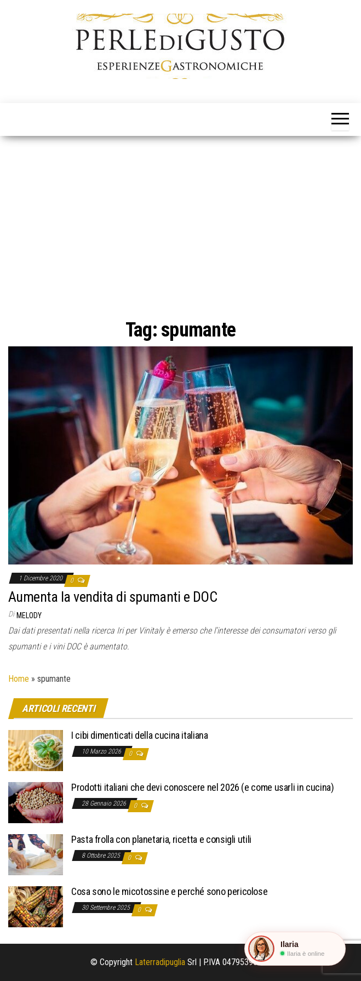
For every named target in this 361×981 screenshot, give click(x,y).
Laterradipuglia (160, 962)
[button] (295, 949)
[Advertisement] (180, 218)
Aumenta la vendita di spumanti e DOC (112, 597)
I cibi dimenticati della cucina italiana (139, 735)
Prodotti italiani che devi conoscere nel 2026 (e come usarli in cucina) (202, 787)
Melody (29, 615)
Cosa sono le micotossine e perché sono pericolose (169, 891)
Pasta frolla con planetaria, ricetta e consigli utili (161, 839)
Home (18, 679)
